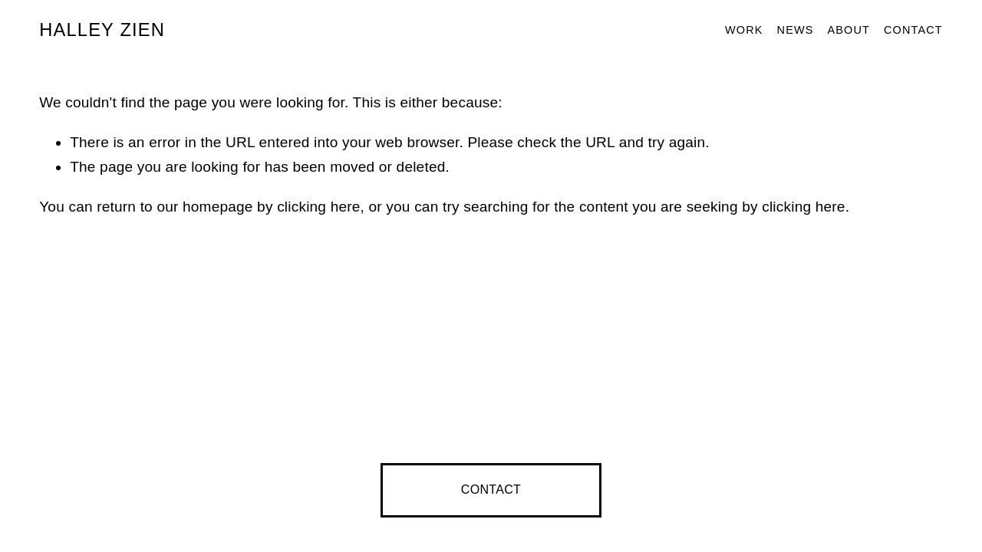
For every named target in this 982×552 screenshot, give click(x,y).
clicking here (318, 207)
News (795, 30)
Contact (913, 30)
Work (744, 30)
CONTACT (491, 489)
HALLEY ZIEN (102, 30)
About (848, 30)
